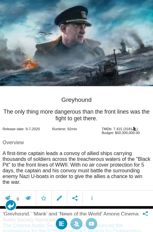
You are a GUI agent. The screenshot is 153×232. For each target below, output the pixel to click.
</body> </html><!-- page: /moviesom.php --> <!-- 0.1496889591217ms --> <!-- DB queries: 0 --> (76, 116)
